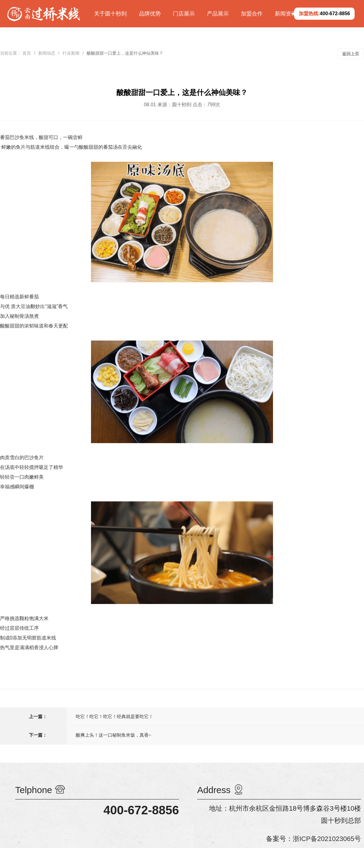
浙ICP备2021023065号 (327, 839)
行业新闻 (70, 53)
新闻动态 (46, 53)
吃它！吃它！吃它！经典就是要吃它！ (114, 716)
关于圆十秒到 (110, 14)
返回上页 (350, 53)
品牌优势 (150, 14)
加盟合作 (252, 14)
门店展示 (184, 14)
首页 (26, 53)
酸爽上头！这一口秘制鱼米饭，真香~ (113, 735)
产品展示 (218, 14)
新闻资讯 (286, 14)
